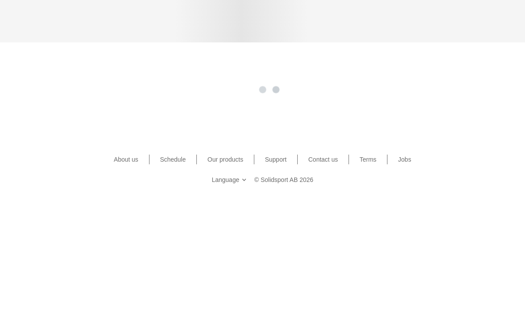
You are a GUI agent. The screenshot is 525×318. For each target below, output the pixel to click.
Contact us (323, 159)
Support (276, 159)
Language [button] (230, 179)
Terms (368, 159)
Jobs (404, 159)
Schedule (173, 159)
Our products (225, 159)
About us (126, 159)
